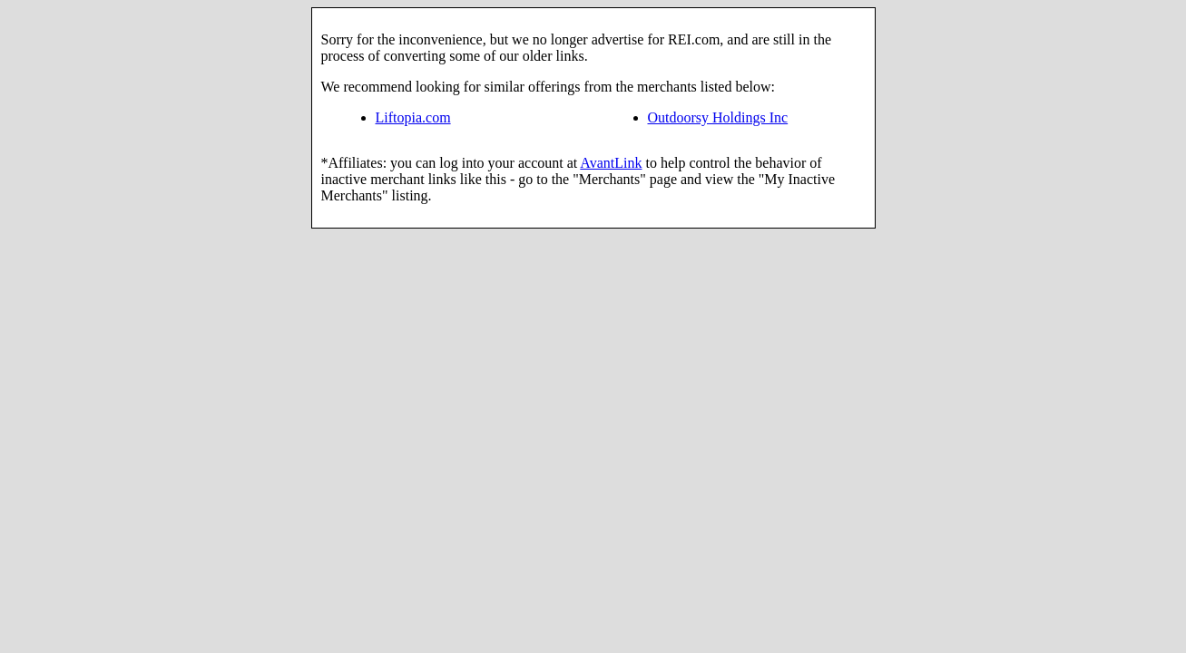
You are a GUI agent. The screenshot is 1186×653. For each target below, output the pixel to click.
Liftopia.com (413, 117)
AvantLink (611, 163)
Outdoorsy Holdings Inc (718, 117)
